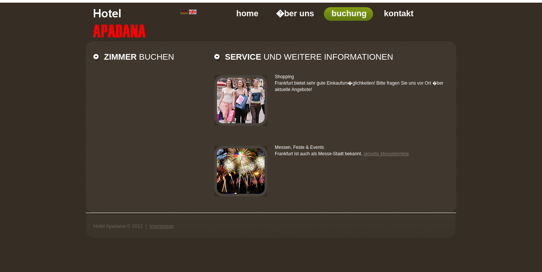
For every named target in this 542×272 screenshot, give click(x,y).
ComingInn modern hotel (139, 21)
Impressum (162, 226)
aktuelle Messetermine (386, 153)
